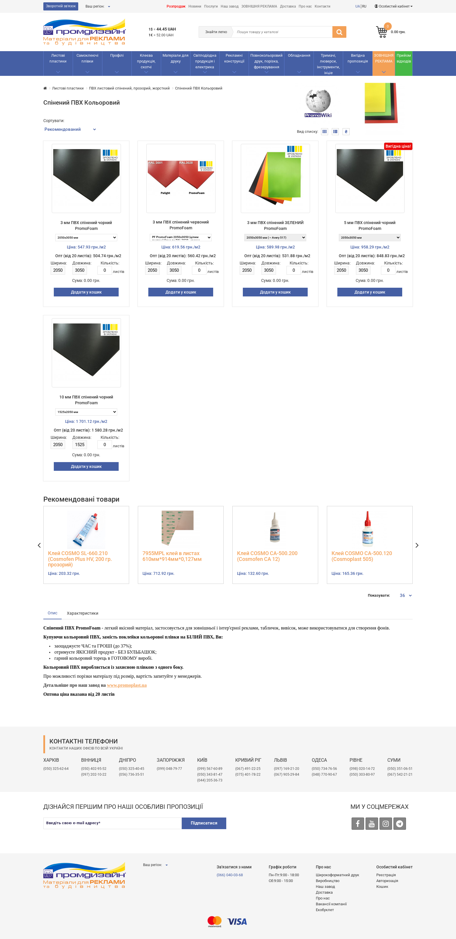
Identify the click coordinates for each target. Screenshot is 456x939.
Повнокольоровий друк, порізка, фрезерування (266, 61)
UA (357, 6)
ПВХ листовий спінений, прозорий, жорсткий (129, 88)
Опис (52, 613)
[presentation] (276, 829)
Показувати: (379, 595)
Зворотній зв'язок (61, 6)
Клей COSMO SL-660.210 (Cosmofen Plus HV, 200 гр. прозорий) (80, 559)
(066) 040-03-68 (230, 875)
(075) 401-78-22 (248, 774)
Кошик (382, 886)
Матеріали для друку (175, 58)
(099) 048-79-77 (169, 769)
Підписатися (204, 823)
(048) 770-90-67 (324, 774)
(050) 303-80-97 (362, 774)
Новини (194, 6)
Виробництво (327, 881)
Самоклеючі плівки (87, 58)
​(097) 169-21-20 (286, 769)
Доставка (288, 6)
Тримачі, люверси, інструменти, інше (328, 64)
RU (364, 6)
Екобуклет (325, 910)
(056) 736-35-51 (131, 774)
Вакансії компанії (331, 904)
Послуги (211, 6)
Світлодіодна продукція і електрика (204, 61)
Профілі (117, 55)
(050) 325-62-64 (56, 769)
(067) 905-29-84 (286, 774)
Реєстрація (386, 875)
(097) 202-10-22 (93, 774)
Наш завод (229, 6)
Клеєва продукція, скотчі (146, 61)
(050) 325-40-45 (131, 769)
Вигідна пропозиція (358, 58)
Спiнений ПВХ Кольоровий (198, 88)
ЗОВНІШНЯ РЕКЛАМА (259, 6)
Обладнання (299, 55)
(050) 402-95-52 (93, 769)
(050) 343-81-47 (209, 774)
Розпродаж (176, 6)
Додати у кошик (86, 292)
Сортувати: (53, 120)
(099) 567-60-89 (209, 769)
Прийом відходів (404, 58)
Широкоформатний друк (337, 875)
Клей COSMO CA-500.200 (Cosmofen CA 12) (267, 556)
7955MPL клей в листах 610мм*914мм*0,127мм (172, 556)
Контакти (322, 6)
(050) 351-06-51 (400, 769)
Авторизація (387, 881)
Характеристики (82, 613)
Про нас (305, 6)
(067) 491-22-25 (248, 769)
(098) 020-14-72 (362, 769)
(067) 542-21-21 (400, 774)
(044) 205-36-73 (209, 780)
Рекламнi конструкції (234, 58)
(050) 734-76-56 (324, 769)
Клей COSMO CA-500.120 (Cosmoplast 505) (362, 556)
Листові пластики (58, 58)
